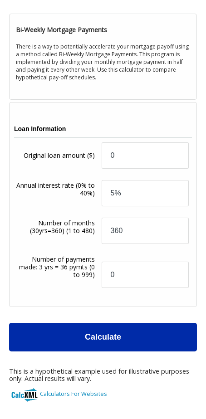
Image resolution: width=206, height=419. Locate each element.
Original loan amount (59, 155)
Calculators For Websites (73, 394)
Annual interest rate (55, 189)
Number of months (62, 227)
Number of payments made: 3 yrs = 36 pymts (57, 267)
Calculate (103, 336)
